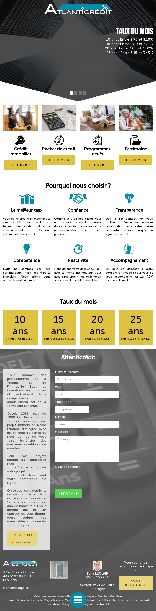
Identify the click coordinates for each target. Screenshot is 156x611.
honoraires (22, 534)
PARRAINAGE (22, 542)
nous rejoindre (135, 583)
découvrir (20, 165)
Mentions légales (16, 588)
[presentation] (86, 478)
